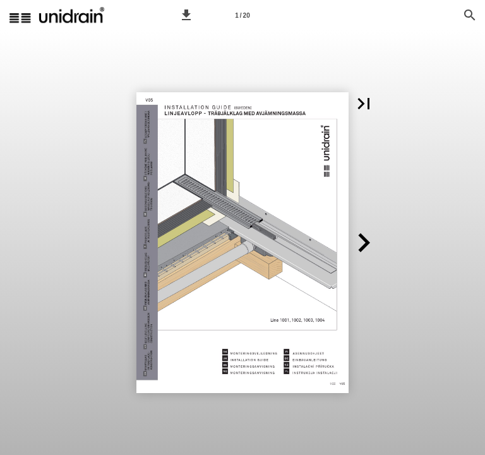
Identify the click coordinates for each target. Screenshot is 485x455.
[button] (186, 15)
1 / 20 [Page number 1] (242, 15)
